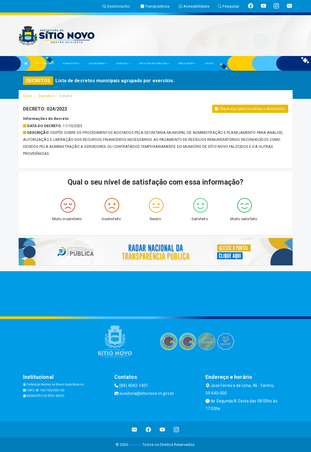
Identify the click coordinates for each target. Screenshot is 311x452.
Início (27, 96)
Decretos (46, 96)
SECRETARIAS (98, 63)
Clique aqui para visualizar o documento (250, 109)
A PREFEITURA (45, 63)
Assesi (135, 444)
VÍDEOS (209, 63)
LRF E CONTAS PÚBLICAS (154, 63)
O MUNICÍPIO (71, 63)
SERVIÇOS (123, 63)
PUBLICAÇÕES (187, 63)
